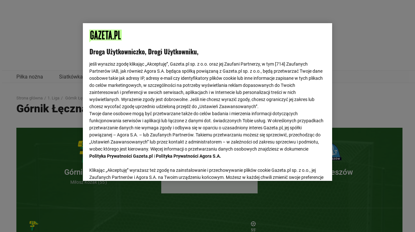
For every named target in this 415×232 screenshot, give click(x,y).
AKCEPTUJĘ (304, 168)
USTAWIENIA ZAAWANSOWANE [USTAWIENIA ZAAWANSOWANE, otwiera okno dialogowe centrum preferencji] (131, 168)
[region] (207, 101)
